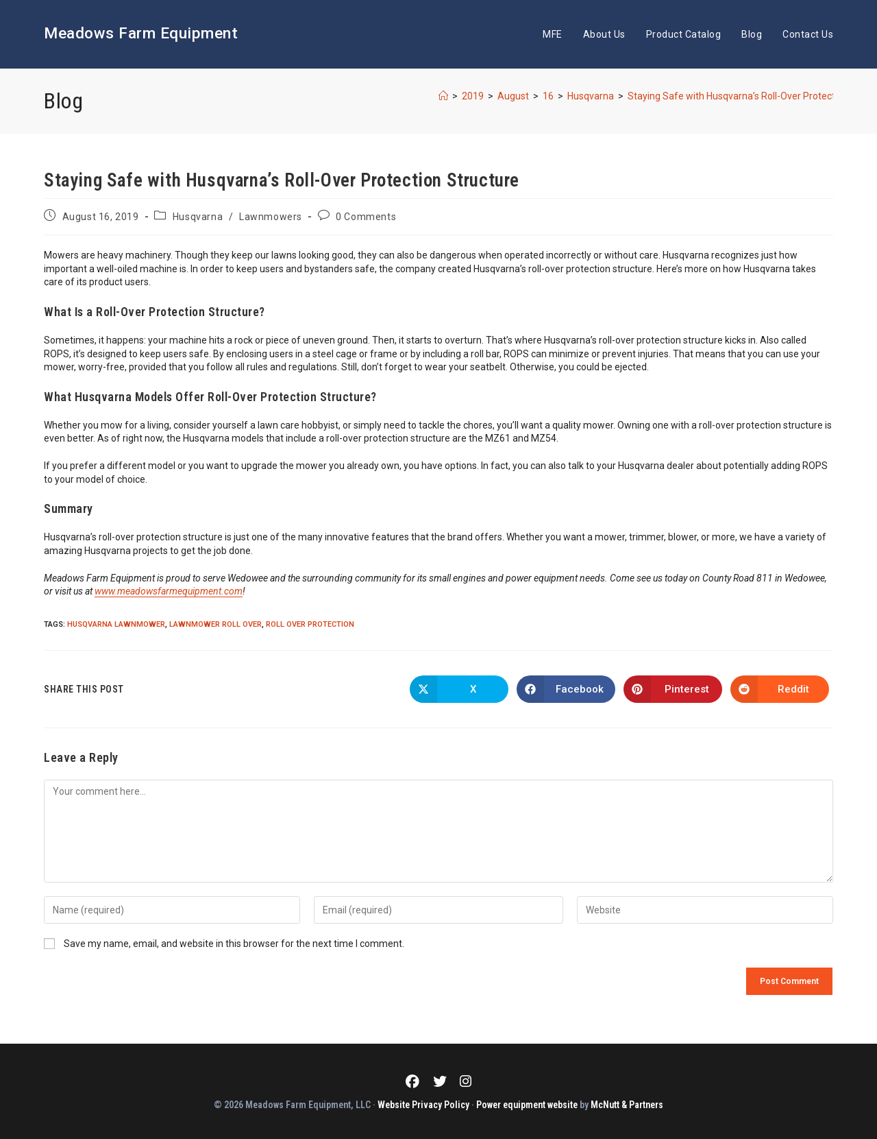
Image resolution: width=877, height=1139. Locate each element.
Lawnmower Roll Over (215, 624)
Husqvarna (198, 216)
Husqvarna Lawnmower (116, 624)
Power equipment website (527, 1103)
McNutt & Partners (627, 1103)
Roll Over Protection (310, 624)
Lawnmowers (270, 216)
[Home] (443, 96)
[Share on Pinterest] (672, 689)
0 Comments (366, 216)
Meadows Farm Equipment (159, 34)
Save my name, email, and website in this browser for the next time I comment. (234, 943)
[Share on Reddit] (779, 689)
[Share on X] (459, 689)
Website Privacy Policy (423, 1103)
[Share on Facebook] (566, 689)
